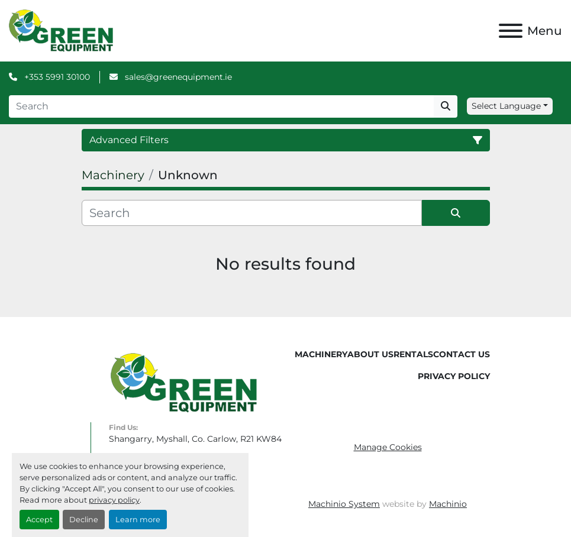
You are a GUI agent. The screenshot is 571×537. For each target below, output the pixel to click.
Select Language (506, 106)
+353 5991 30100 (56, 77)
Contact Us (461, 354)
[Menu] (510, 31)
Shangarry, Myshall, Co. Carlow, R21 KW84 (195, 439)
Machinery (321, 354)
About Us (370, 354)
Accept (39, 519)
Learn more (137, 519)
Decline (83, 519)
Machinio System (344, 504)
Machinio (448, 504)
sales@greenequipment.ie (177, 77)
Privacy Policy (454, 376)
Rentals (413, 354)
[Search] (221, 106)
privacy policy (114, 500)
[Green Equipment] (184, 382)
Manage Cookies (388, 447)
